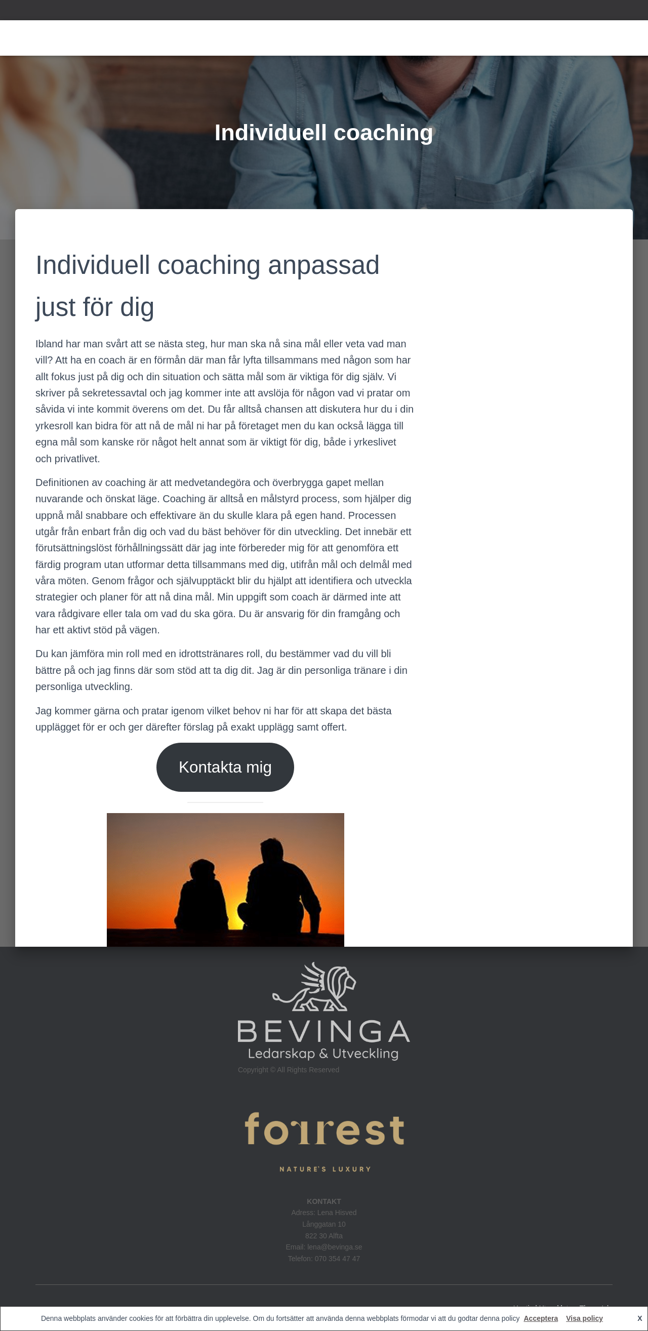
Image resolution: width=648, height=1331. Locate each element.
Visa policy (584, 1318)
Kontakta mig (225, 767)
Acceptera (540, 1318)
